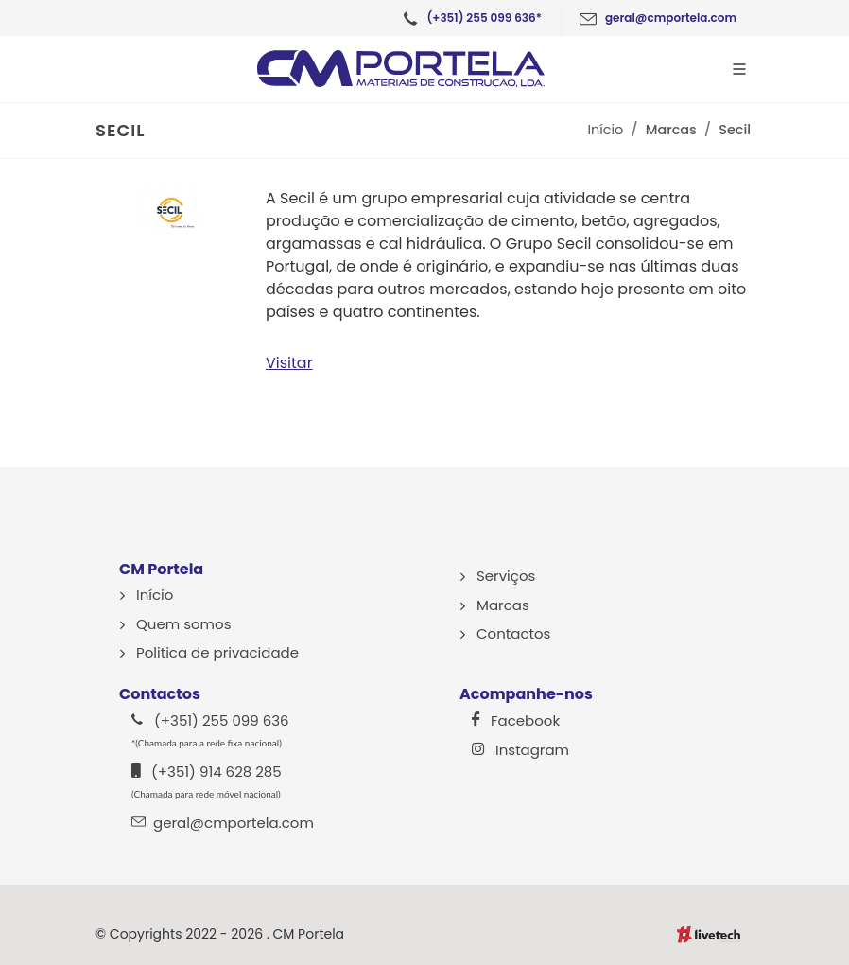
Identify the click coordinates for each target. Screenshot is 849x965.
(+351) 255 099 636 (210, 729)
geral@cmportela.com (222, 822)
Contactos (513, 633)
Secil (735, 129)
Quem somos (184, 624)
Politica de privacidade (217, 652)
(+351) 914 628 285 (206, 780)
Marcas (671, 129)
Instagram (520, 750)
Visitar (289, 363)
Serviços (505, 576)
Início (606, 129)
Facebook (516, 720)
